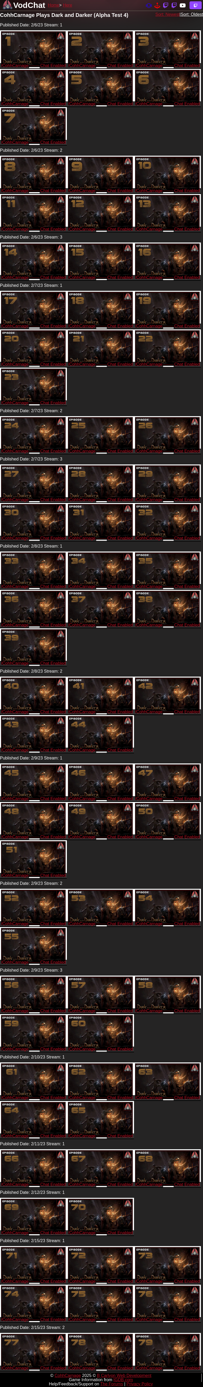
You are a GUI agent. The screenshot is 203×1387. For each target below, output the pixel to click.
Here (67, 5)
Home (53, 5)
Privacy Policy (140, 1384)
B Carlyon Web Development (124, 1375)
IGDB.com (123, 1380)
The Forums (111, 1384)
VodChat (29, 5)
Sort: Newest (167, 14)
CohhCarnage (67, 1375)
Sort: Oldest (192, 14)
